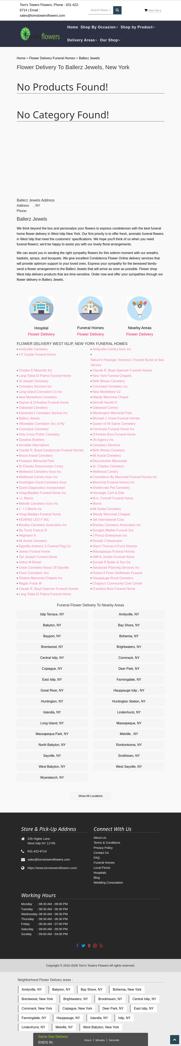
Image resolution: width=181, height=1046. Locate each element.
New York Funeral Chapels (112, 375)
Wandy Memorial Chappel (111, 514)
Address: (23, 205)
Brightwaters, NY (129, 647)
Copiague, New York (77, 1008)
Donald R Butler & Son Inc (112, 562)
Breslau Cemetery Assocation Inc (43, 525)
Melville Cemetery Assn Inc (38, 503)
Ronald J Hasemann (107, 541)
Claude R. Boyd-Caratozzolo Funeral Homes (51, 450)
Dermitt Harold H (105, 402)
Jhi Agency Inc (103, 439)
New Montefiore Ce (107, 392)
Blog (96, 877)
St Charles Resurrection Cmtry (41, 466)
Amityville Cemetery (33, 349)
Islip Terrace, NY (52, 614)
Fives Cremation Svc (34, 573)
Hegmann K (27, 535)
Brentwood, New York (37, 999)
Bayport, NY (52, 636)
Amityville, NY (129, 614)
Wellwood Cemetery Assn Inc (40, 471)
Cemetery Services (106, 445)
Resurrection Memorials (110, 461)
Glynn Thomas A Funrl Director (115, 546)
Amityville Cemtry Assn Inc (112, 349)
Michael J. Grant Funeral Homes (116, 418)
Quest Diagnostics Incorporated (42, 487)
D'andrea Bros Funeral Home (114, 589)
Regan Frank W (30, 583)
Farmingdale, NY (129, 679)
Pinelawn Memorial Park (36, 461)
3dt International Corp (108, 519)
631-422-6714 (37, 851)
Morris (97, 503)
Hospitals (99, 872)
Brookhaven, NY (110, 999)
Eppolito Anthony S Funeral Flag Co (45, 546)
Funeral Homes (104, 862)
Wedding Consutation (108, 882)
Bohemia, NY (129, 636)
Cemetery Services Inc (35, 386)
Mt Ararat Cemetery (107, 455)
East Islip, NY (52, 679)
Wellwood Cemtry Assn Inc (38, 477)
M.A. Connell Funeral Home (113, 498)
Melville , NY (129, 734)
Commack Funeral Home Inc (113, 429)
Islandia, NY (52, 712)
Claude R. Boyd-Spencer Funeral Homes (122, 370)
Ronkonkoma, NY (129, 745)
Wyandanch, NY (52, 777)
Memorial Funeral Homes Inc (114, 482)
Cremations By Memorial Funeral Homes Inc (125, 477)
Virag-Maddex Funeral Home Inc (42, 493)
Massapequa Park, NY (52, 734)
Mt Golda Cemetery (107, 509)
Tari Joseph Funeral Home (38, 557)
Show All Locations (91, 796)
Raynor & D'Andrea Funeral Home (44, 402)
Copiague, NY (52, 668)
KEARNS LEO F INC (34, 519)
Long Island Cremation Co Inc (40, 392)
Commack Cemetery (34, 429)
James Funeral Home (34, 551)
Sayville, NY (52, 755)
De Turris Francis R (33, 530)
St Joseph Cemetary (34, 381)
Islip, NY (124, 1018)
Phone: (22, 211)
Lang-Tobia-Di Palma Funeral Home (45, 375)
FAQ (96, 857)
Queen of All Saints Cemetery (114, 423)
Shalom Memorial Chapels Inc (41, 578)
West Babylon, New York (101, 1027)
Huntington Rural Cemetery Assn (43, 482)
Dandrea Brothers (32, 439)
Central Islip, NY (52, 657)
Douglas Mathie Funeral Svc (113, 530)
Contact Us (101, 852)
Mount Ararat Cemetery (36, 455)
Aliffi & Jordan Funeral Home (113, 557)
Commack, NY (128, 657)
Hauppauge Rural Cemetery (113, 578)
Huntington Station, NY (129, 701)
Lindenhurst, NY (129, 712)
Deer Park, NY (128, 668)
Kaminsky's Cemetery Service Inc (43, 413)
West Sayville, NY (129, 766)
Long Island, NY (52, 723)
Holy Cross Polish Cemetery (39, 434)
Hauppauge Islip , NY (128, 690)
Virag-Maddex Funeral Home (40, 514)
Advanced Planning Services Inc (116, 567)
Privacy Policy (103, 847)
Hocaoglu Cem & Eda (108, 493)
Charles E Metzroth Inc (35, 370)
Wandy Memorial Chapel (111, 397)
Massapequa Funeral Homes (114, 551)
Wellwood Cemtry (105, 471)
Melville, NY (64, 1027)
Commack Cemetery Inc (110, 386)
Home (72, 27)
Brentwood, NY (52, 647)
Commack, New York (37, 1008)
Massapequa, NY (129, 723)
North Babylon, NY (52, 745)
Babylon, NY (52, 625)
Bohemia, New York (127, 989)
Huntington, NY (52, 701)
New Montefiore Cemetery (38, 397)
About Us (99, 837)
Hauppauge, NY (68, 1018)
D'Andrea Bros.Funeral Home (114, 434)
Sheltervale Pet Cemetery (111, 487)
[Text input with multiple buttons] (100, 10)
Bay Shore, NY (129, 625)
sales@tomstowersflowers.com (42, 15)
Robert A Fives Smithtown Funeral (117, 573)
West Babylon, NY (52, 766)
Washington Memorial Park (112, 413)
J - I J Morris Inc (30, 509)
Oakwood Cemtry (105, 407)
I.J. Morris (26, 498)
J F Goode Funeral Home (37, 354)
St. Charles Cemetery (108, 466)
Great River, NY (52, 690)
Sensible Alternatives (34, 445)
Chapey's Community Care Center (117, 583)
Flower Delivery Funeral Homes (52, 58)
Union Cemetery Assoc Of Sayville (44, 567)
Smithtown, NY (129, 755)
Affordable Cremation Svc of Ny (42, 423)
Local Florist (101, 867)
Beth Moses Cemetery (109, 381)
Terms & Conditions (106, 842)
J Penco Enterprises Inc (110, 535)
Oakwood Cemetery (33, 407)
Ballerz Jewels (89, 58)
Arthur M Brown (30, 562)
